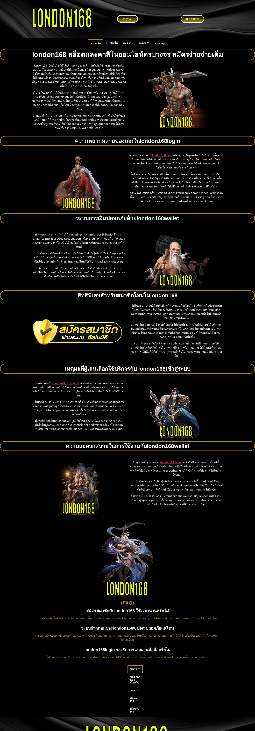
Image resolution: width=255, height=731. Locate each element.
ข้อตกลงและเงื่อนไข (110, 669)
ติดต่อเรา (143, 43)
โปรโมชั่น (112, 43)
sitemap (159, 43)
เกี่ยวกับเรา (165, 669)
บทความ (128, 43)
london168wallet (170, 462)
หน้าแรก (95, 43)
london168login (162, 155)
